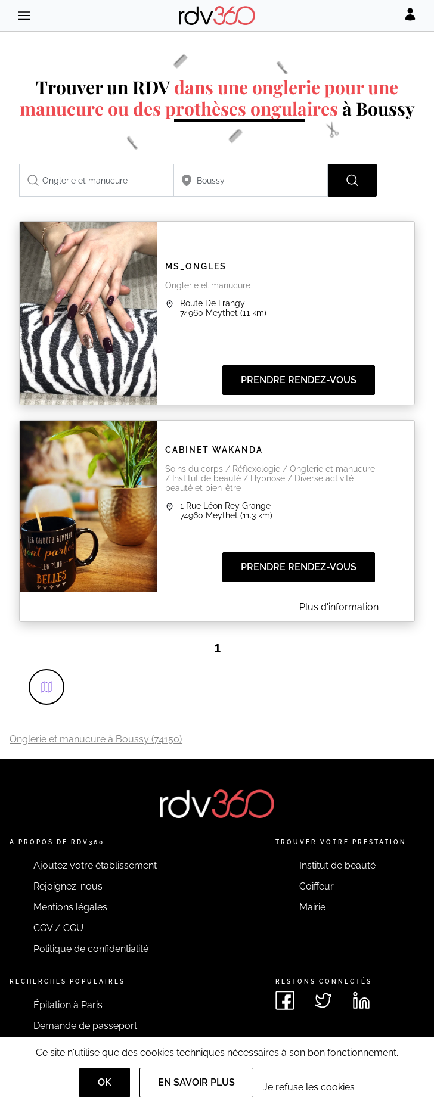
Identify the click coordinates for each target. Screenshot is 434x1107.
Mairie (312, 907)
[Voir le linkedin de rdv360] (361, 1000)
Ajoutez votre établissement (95, 865)
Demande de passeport (85, 1025)
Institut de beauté (337, 865)
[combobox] (96, 180)
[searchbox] (96, 180)
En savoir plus (196, 1082)
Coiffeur (316, 886)
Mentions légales (70, 907)
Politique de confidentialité (90, 948)
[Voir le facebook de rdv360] (284, 1000)
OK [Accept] (104, 1082)
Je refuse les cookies (309, 1087)
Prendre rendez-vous (298, 379)
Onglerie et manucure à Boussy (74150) (96, 739)
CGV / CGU (58, 928)
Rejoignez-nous (68, 886)
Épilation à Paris (68, 1004)
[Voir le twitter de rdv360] (323, 1000)
